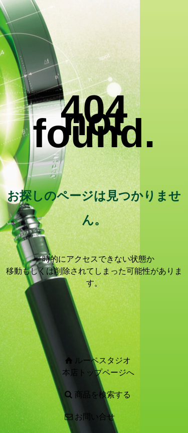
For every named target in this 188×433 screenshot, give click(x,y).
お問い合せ (95, 416)
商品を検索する (103, 394)
